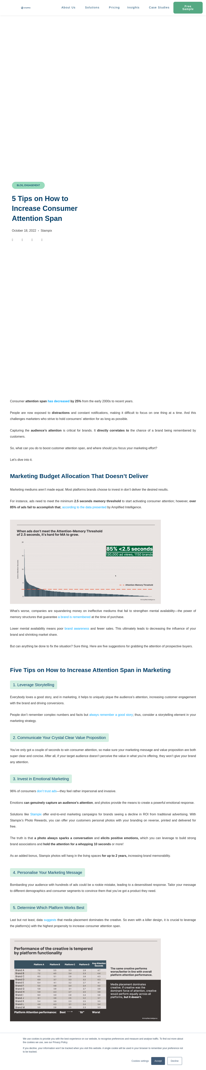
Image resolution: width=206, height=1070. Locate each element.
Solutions (93, 8)
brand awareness (77, 628)
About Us (69, 8)
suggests (50, 920)
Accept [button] (158, 1061)
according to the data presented (84, 507)
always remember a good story (111, 714)
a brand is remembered (74, 617)
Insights (134, 8)
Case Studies (159, 7)
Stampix (36, 814)
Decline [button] (175, 1061)
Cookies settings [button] (140, 1061)
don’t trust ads (47, 791)
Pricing (114, 7)
